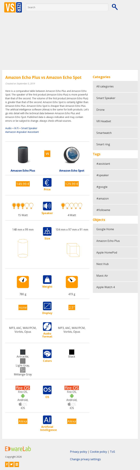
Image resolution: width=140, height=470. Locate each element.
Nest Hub (102, 264)
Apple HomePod (106, 252)
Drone (100, 110)
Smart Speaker (29, 128)
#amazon (10, 132)
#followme (103, 210)
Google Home (105, 229)
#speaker (22, 132)
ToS (112, 452)
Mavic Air (102, 276)
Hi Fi (16, 128)
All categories (105, 86)
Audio (8, 128)
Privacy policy (78, 452)
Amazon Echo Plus (108, 241)
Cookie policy (98, 452)
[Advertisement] (70, 44)
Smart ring (103, 144)
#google (101, 187)
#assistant (33, 132)
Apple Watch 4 (105, 287)
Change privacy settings (85, 459)
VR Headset (103, 121)
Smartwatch (104, 133)
